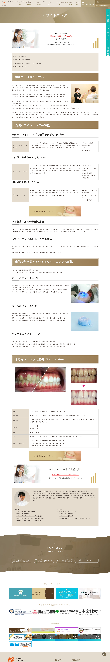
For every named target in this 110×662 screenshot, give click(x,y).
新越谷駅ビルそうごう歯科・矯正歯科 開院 (30, 518)
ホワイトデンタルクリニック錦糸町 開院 (29, 516)
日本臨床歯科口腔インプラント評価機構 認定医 (74, 518)
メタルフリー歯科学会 (66, 514)
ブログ (77, 3)
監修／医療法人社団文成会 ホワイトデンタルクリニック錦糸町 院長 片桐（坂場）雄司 (61, 491)
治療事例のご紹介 (44, 211)
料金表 (70, 3)
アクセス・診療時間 (61, 3)
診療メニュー (39, 3)
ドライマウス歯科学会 (66, 516)
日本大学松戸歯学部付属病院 (25, 511)
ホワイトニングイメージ (21, 67)
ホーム (20, 3)
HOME (48, 25)
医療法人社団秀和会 (22, 514)
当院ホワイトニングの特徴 (21, 60)
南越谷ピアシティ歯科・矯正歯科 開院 (28, 520)
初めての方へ (29, 3)
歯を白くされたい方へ (20, 56)
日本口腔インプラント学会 (67, 511)
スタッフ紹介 (49, 3)
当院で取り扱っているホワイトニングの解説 (27, 63)
